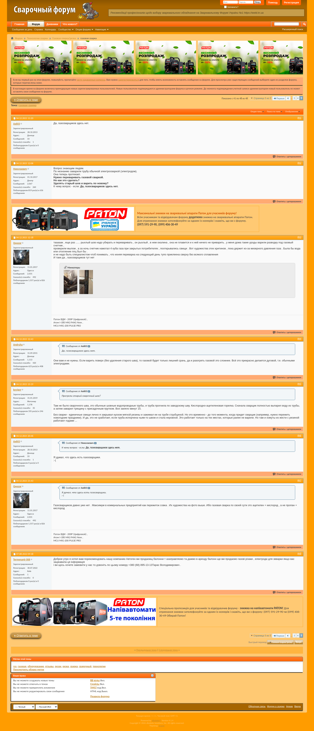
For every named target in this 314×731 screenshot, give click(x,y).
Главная (19, 24)
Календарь (50, 29)
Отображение (291, 111)
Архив (289, 706)
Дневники (52, 24)
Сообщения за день (22, 29)
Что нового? (70, 24)
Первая (278, 98)
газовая (22, 666)
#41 (299, 117)
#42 (299, 163)
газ (15, 666)
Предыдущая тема (146, 649)
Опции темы (256, 111)
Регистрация (291, 2)
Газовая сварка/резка (64, 38)
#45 (299, 383)
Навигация (100, 29)
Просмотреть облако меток (28, 669)
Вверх (298, 642)
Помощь (273, 2)
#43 (299, 237)
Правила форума (100, 696)
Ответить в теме (26, 99)
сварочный (85, 666)
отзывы (49, 666)
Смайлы (95, 684)
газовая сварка (27, 105)
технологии (99, 666)
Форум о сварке (276, 706)
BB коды (95, 680)
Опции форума (83, 29)
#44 (299, 338)
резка (65, 666)
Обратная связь (257, 706)
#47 (299, 480)
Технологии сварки (37, 38)
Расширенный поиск (292, 29)
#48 (299, 553)
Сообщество (64, 29)
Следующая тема (168, 649)
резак (58, 666)
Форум (36, 24)
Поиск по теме (273, 111)
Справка (38, 29)
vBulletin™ (156, 720)
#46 (299, 435)
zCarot (162, 725)
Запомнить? (231, 7)
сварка (74, 666)
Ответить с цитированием (287, 156)
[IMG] (93, 687)
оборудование (36, 666)
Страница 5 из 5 (262, 98)
